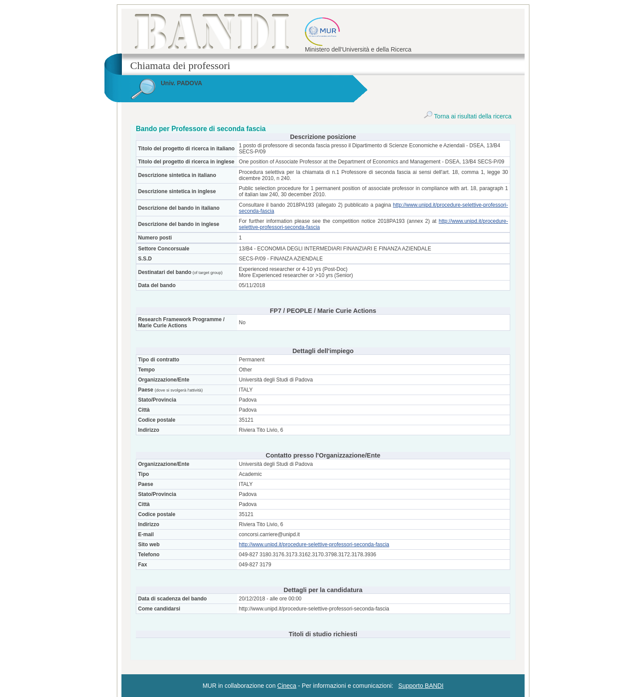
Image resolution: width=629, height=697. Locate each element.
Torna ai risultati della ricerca (467, 116)
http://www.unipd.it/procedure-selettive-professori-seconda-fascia (314, 544)
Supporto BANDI (421, 685)
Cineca (287, 685)
